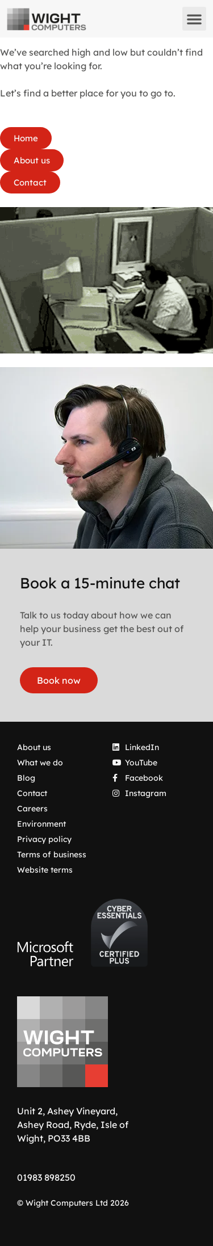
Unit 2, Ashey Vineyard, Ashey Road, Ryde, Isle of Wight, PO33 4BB (72, 1124)
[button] (194, 19)
